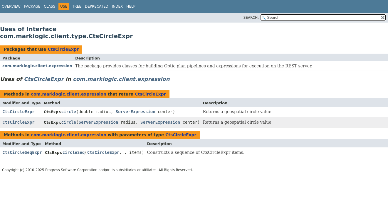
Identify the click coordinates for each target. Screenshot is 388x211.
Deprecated (96, 6)
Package (32, 6)
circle (68, 111)
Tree (76, 6)
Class (49, 6)
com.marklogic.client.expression (37, 66)
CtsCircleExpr (63, 49)
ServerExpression (135, 111)
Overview (11, 6)
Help (130, 6)
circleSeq (73, 152)
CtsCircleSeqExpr (22, 152)
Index (117, 6)
